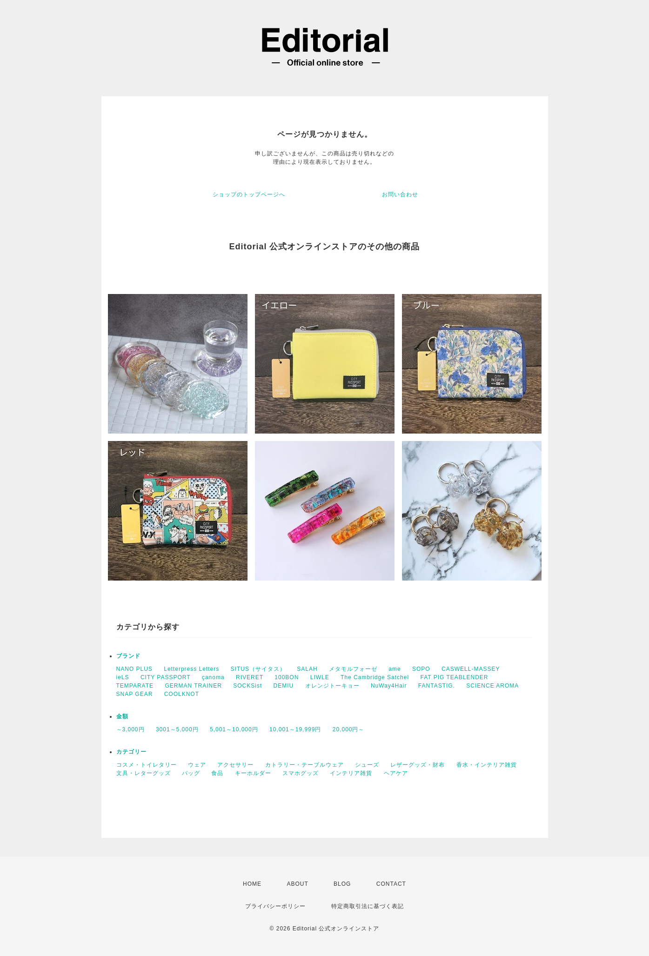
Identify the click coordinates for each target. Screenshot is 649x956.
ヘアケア (396, 773)
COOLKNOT (181, 694)
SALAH (307, 669)
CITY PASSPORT (166, 677)
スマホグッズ (300, 773)
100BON (286, 677)
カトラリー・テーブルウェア (304, 765)
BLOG (342, 884)
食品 (217, 773)
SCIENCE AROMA (492, 685)
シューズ (367, 765)
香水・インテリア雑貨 (486, 765)
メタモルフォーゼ (353, 669)
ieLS (122, 677)
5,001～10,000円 (234, 729)
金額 (122, 716)
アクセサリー (235, 765)
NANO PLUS (134, 669)
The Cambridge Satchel (375, 677)
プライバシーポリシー (275, 906)
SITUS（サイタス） (258, 669)
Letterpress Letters (191, 669)
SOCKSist (247, 685)
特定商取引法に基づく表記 (367, 906)
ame (394, 669)
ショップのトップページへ (249, 194)
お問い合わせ (400, 194)
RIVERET (249, 677)
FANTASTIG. (436, 685)
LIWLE (319, 677)
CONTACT (391, 884)
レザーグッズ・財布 (417, 765)
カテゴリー (131, 752)
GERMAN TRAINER (193, 685)
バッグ (191, 773)
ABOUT (297, 884)
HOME (252, 884)
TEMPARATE (135, 685)
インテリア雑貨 (351, 773)
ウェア (197, 765)
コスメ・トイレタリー (146, 765)
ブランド (128, 656)
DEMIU (284, 685)
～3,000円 (130, 729)
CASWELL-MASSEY (471, 669)
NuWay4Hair (389, 685)
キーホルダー (253, 773)
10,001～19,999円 (295, 729)
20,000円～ (349, 729)
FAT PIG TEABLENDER (454, 677)
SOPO (421, 669)
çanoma (213, 677)
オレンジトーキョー (332, 685)
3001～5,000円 (177, 729)
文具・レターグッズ (143, 773)
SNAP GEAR (134, 694)
